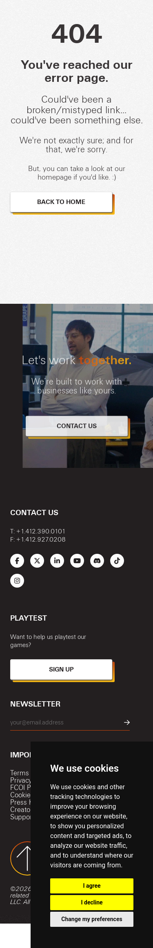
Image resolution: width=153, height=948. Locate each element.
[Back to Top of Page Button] (27, 858)
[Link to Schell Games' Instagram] (17, 581)
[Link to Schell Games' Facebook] (17, 561)
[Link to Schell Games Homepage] (14, 936)
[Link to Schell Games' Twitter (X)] (37, 561)
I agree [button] (91, 885)
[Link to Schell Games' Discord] (97, 561)
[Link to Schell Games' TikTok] (117, 561)
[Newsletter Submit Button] (127, 723)
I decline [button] (91, 902)
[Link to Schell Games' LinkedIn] (57, 561)
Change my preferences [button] (91, 919)
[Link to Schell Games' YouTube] (77, 561)
